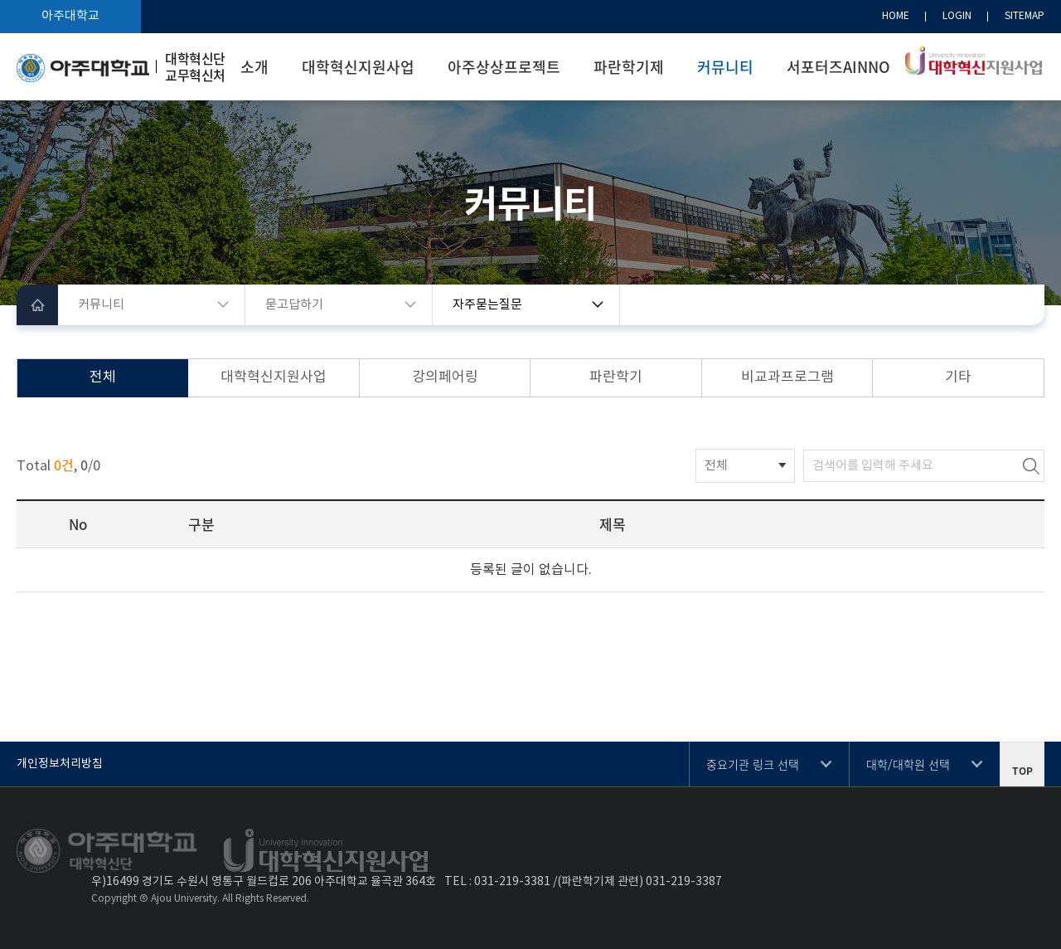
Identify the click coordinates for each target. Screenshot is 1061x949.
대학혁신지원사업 (358, 67)
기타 (958, 377)
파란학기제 (628, 67)
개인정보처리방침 (60, 764)
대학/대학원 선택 (908, 764)
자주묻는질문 (487, 305)
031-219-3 (502, 881)
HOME (895, 16)
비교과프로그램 (787, 377)
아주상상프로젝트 (504, 67)
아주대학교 (70, 16)
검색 (1031, 465)
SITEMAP (1024, 16)
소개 (254, 67)
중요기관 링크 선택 (752, 764)
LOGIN (956, 16)
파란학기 (615, 377)
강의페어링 (445, 377)
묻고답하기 (294, 305)
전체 (103, 377)
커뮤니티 (725, 67)
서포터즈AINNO (838, 67)
